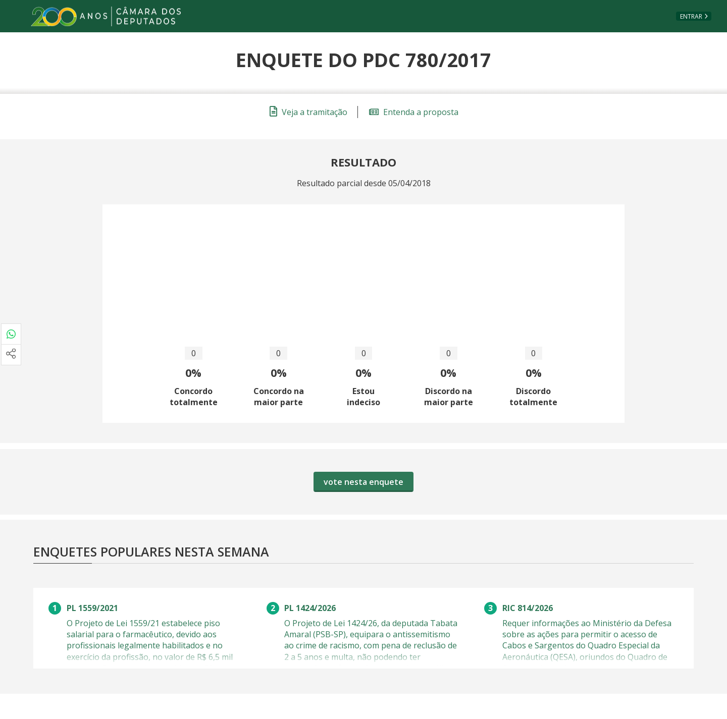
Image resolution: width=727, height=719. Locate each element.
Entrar (691, 16)
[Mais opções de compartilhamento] (11, 355)
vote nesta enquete (363, 481)
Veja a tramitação (308, 112)
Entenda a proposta (413, 112)
